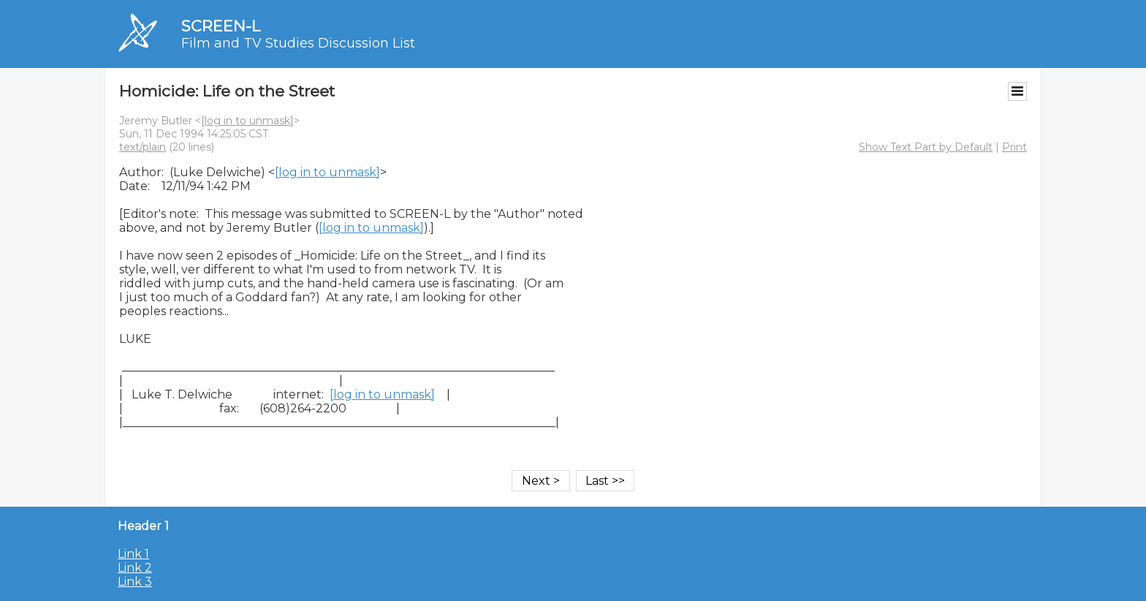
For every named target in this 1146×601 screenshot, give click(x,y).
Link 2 (135, 568)
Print (1014, 147)
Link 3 (135, 582)
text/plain (142, 147)
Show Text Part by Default (926, 147)
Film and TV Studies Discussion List (298, 43)
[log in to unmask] (247, 120)
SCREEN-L (220, 26)
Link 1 (133, 554)
